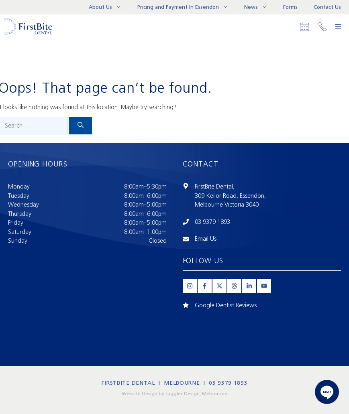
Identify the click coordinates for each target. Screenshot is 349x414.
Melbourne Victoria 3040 (227, 204)
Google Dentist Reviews (226, 305)
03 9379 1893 (212, 221)
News (259, 7)
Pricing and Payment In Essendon (186, 7)
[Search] (80, 126)
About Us (109, 7)
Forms (290, 7)
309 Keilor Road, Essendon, (230, 195)
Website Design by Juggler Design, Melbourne (174, 393)
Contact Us (327, 7)
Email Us (205, 238)
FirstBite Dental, (215, 186)
